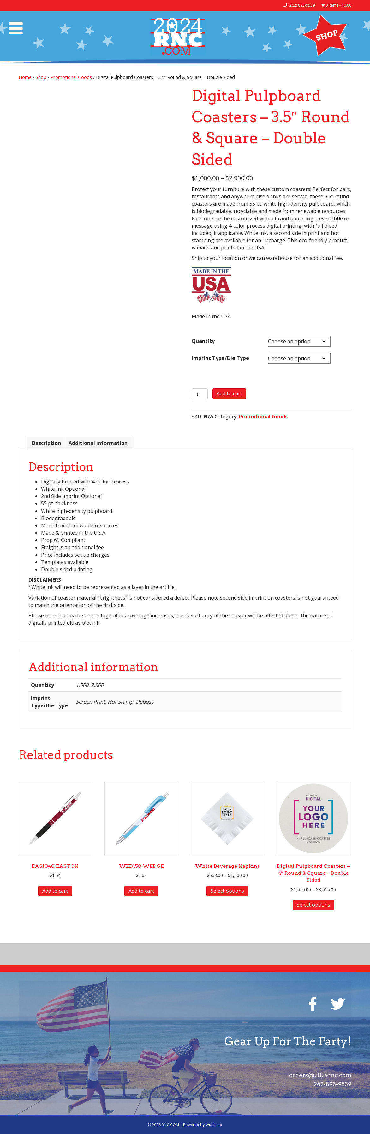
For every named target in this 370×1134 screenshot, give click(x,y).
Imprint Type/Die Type (220, 358)
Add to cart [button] (55, 890)
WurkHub (214, 1124)
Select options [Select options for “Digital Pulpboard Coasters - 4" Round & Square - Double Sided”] (313, 904)
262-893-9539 (332, 1084)
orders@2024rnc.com (320, 1075)
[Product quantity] (200, 393)
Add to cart (229, 393)
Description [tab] (46, 443)
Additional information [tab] (98, 443)
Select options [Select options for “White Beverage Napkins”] (227, 890)
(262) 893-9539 (299, 5)
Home (25, 77)
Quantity (203, 341)
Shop (41, 77)
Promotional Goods (71, 77)
